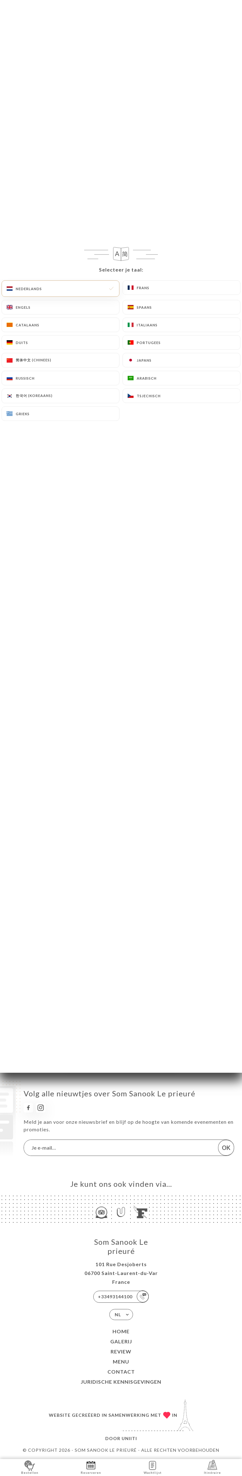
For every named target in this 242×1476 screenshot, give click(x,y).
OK (226, 1147)
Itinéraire (212, 1467)
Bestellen (29, 1467)
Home (121, 1331)
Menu (121, 1361)
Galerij (121, 1341)
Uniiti (129, 1438)
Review (121, 1351)
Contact (121, 1372)
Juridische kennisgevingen (121, 1382)
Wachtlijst (153, 1467)
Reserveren (91, 1467)
